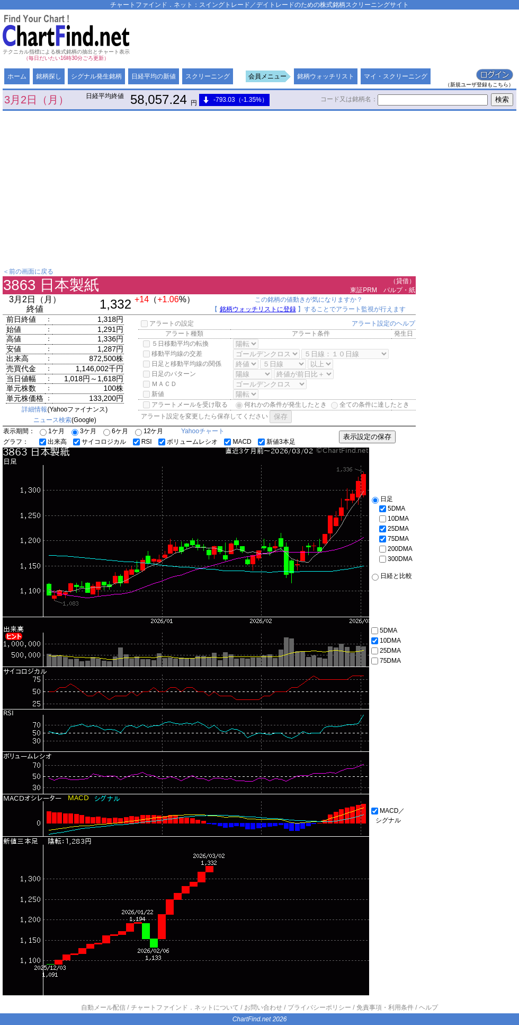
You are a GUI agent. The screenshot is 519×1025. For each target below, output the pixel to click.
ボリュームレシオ (188, 441)
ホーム (16, 76)
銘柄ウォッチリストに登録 (258, 309)
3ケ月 (83, 431)
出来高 (53, 441)
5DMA (392, 508)
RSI (142, 441)
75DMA (394, 538)
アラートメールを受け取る (185, 404)
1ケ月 (52, 431)
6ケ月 (115, 431)
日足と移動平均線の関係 (182, 363)
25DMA (394, 528)
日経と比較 (392, 576)
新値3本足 (277, 441)
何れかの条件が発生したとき (281, 404)
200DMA (396, 549)
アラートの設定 (167, 323)
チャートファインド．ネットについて (185, 1007)
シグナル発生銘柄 (96, 76)
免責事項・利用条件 (385, 1007)
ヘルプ (428, 1007)
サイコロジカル (99, 441)
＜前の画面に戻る (28, 271)
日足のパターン (169, 374)
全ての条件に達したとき (370, 404)
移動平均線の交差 (172, 353)
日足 (382, 499)
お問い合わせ (263, 1007)
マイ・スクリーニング (395, 76)
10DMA (394, 518)
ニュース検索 (52, 420)
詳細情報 (34, 409)
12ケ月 (149, 431)
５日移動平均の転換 (176, 343)
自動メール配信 (103, 1007)
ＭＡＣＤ (160, 384)
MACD (237, 441)
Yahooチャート (203, 431)
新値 (153, 394)
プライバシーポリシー (319, 1007)
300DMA (396, 559)
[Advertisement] (257, 86)
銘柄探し (48, 76)
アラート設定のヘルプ (383, 323)
